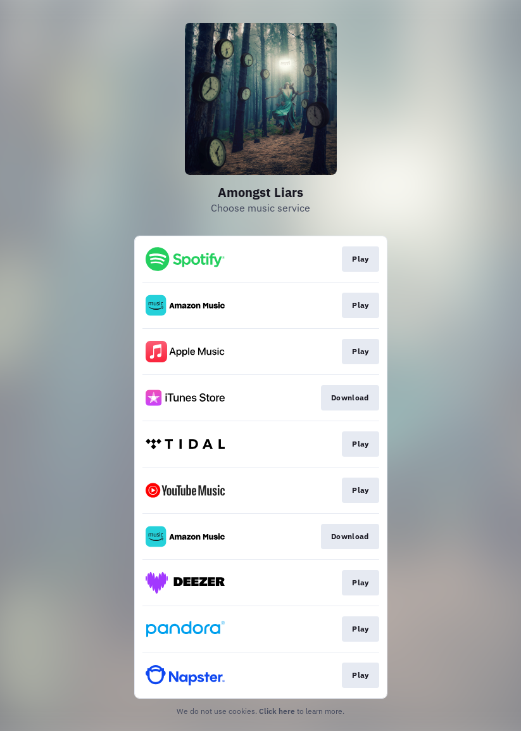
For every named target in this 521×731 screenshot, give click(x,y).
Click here (277, 711)
